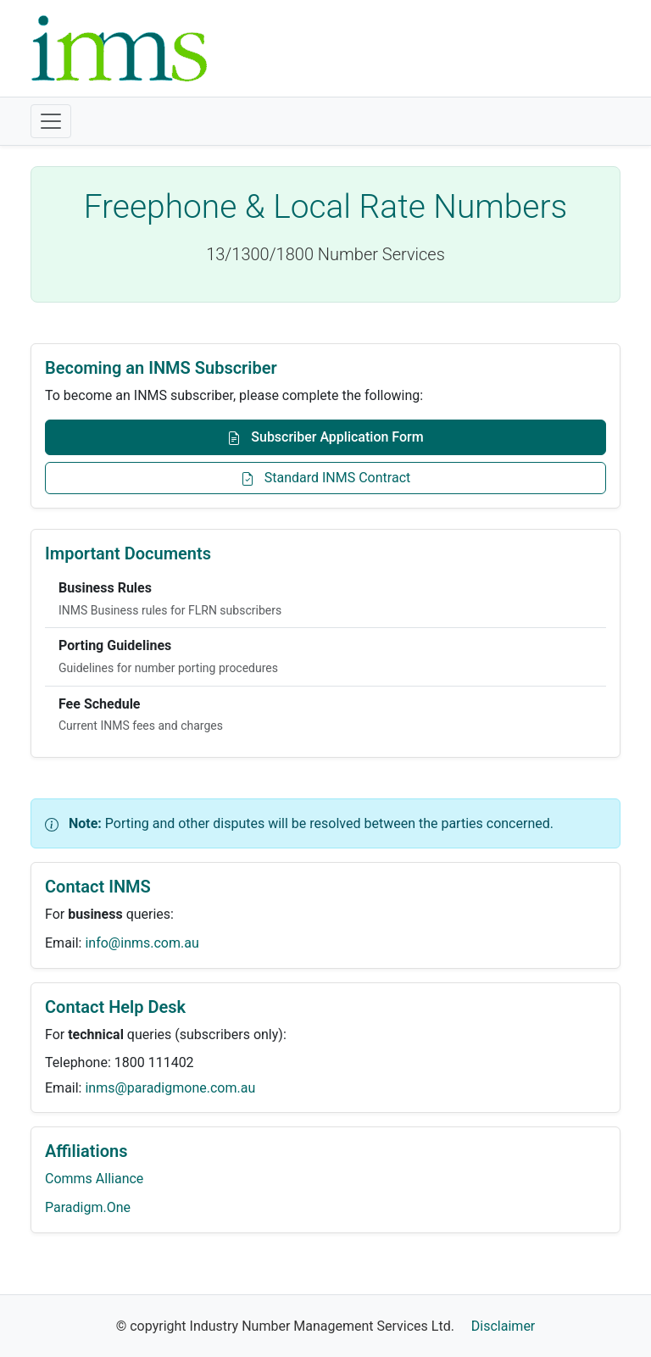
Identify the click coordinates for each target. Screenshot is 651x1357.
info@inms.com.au (141, 943)
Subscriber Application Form (325, 437)
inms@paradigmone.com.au (170, 1088)
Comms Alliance (94, 1179)
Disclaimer (503, 1326)
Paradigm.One (88, 1207)
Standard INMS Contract (325, 478)
